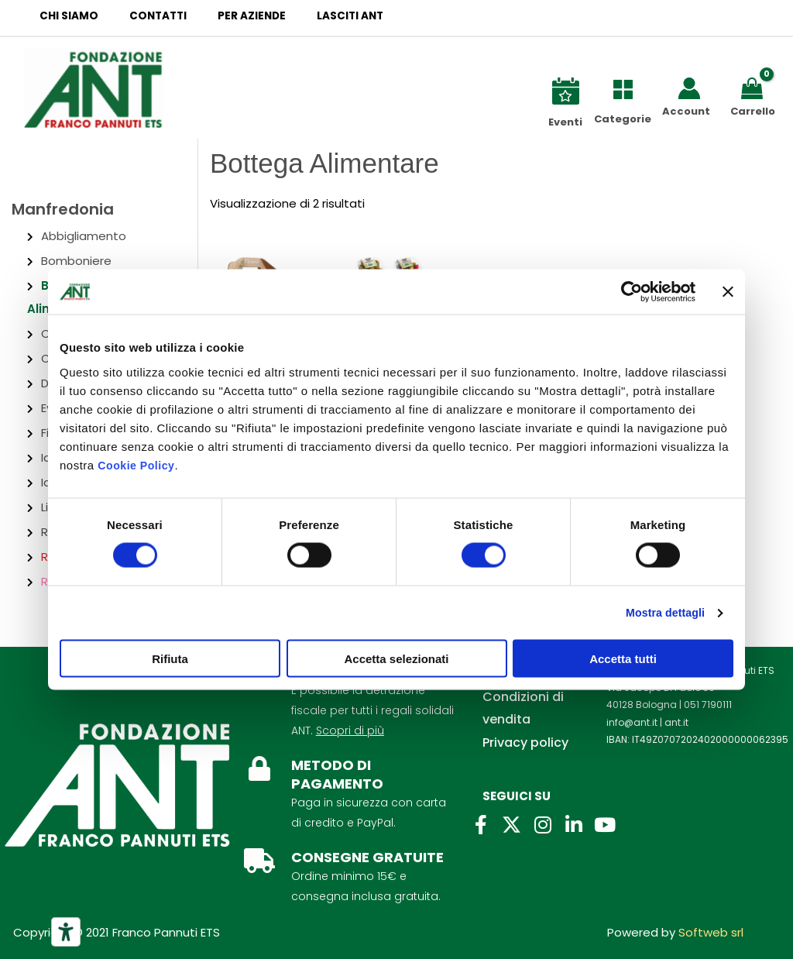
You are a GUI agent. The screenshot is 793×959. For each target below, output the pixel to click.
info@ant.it (631, 722)
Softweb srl (710, 932)
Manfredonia (63, 209)
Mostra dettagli (661, 613)
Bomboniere (76, 261)
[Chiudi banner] (728, 292)
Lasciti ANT (314, 16)
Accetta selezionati (396, 658)
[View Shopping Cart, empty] (754, 87)
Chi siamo (63, 16)
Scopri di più (350, 730)
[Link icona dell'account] (689, 88)
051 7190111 (708, 704)
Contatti (142, 16)
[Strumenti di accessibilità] (66, 932)
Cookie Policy (138, 465)
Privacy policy (525, 742)
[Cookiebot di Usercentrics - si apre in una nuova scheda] (627, 292)
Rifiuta (170, 658)
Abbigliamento (83, 236)
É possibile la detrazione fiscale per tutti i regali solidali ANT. (372, 710)
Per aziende (226, 16)
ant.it (676, 722)
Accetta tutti (623, 658)
